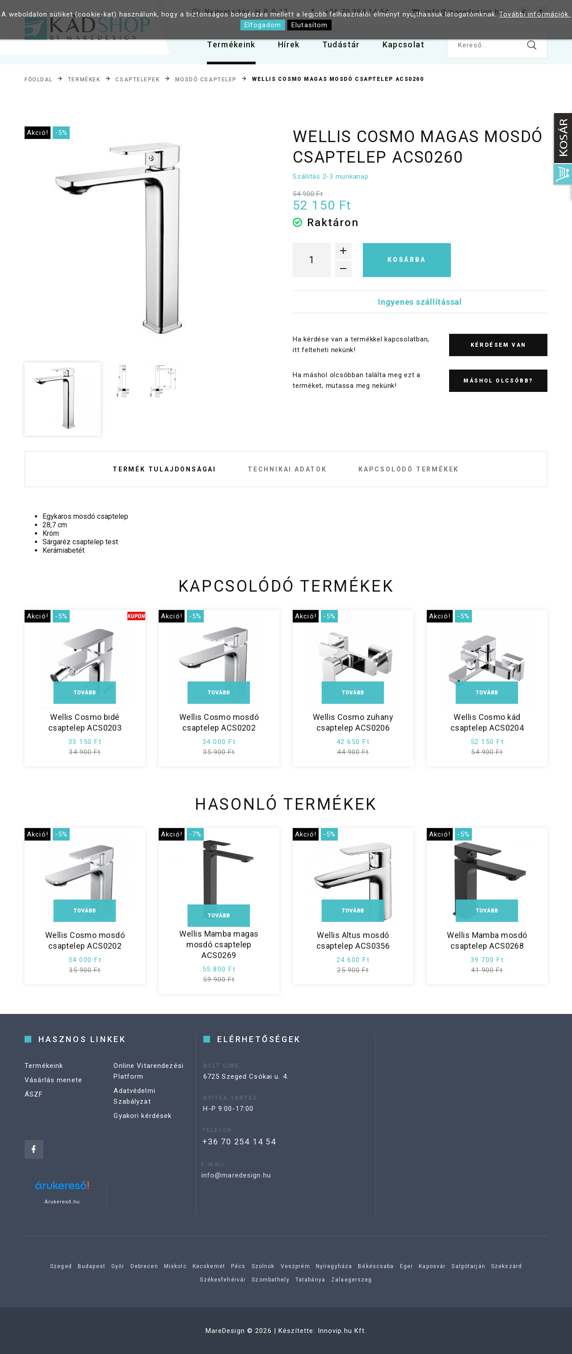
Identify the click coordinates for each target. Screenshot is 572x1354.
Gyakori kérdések (143, 1126)
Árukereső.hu (62, 1201)
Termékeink (231, 44)
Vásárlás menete (53, 1090)
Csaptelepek (137, 79)
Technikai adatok (287, 469)
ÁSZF (34, 1105)
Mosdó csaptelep (206, 79)
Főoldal (39, 79)
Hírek (289, 44)
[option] (143, 241)
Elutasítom (309, 25)
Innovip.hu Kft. (342, 1331)
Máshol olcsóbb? (498, 381)
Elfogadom (262, 25)
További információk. (535, 14)
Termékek (84, 79)
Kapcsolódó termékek (408, 469)
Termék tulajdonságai (164, 469)
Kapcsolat (404, 44)
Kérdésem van (498, 345)
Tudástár (341, 44)
